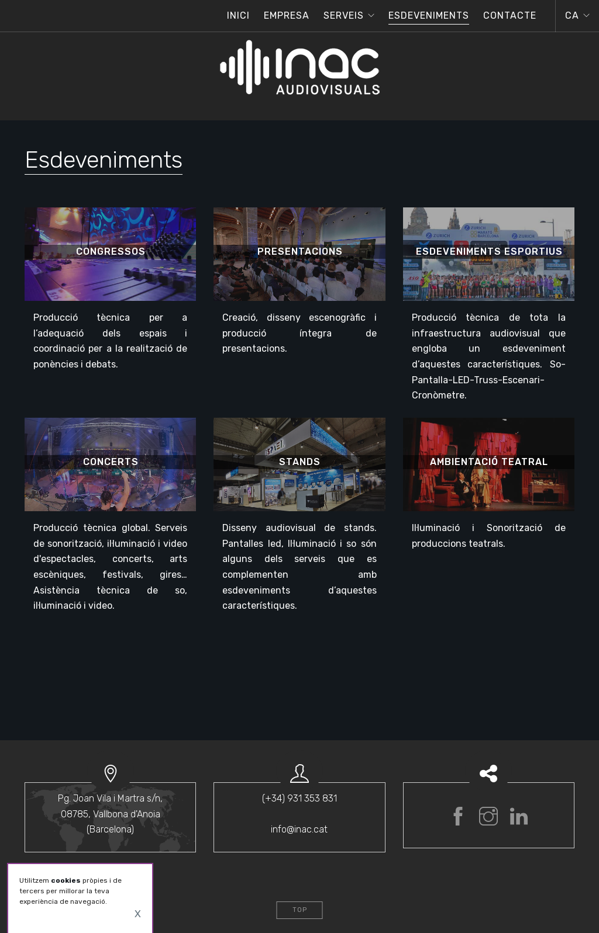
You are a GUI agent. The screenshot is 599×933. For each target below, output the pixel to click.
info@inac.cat (299, 829)
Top (299, 910)
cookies (66, 880)
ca (572, 15)
